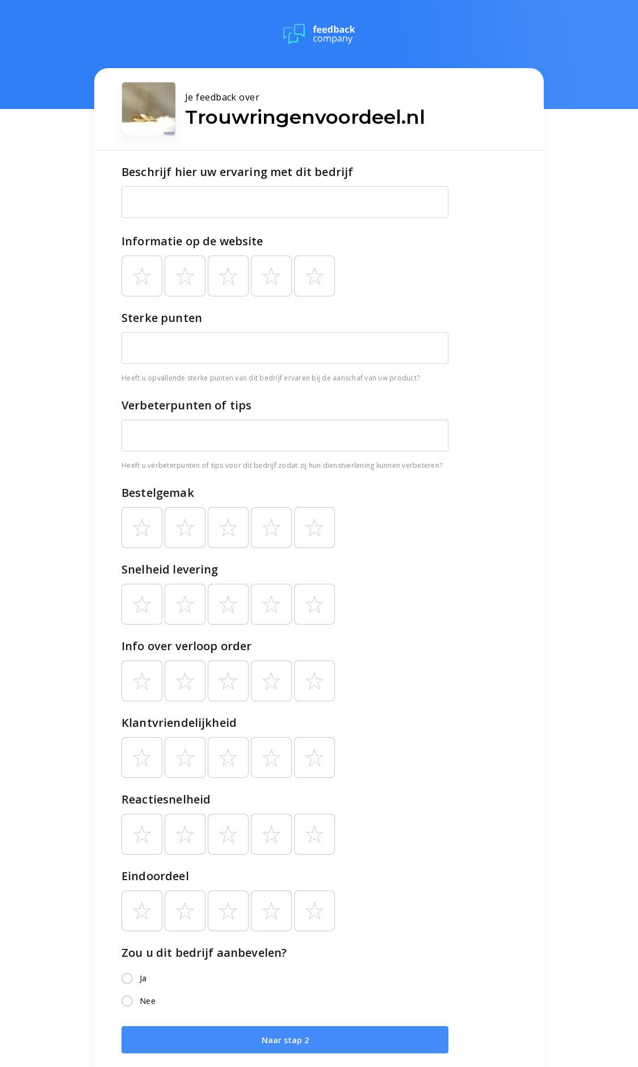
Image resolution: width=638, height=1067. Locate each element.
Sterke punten (161, 317)
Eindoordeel (155, 876)
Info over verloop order (186, 646)
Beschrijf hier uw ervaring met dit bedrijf (237, 171)
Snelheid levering (170, 569)
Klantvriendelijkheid (179, 722)
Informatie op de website (192, 241)
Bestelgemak (157, 492)
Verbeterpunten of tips (186, 405)
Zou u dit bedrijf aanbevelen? (204, 952)
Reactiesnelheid (166, 799)
